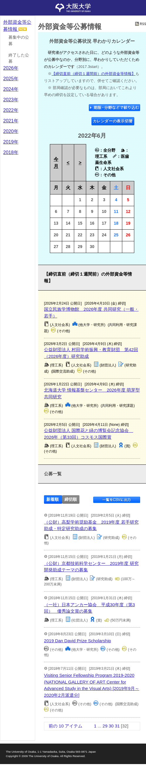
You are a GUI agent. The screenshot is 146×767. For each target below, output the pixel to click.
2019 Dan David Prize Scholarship (77, 640)
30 (111, 725)
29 (105, 725)
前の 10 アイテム (65, 725)
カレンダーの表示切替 (113, 121)
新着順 (52, 499)
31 (117, 725)
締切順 (70, 499)
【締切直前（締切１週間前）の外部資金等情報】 (93, 73)
